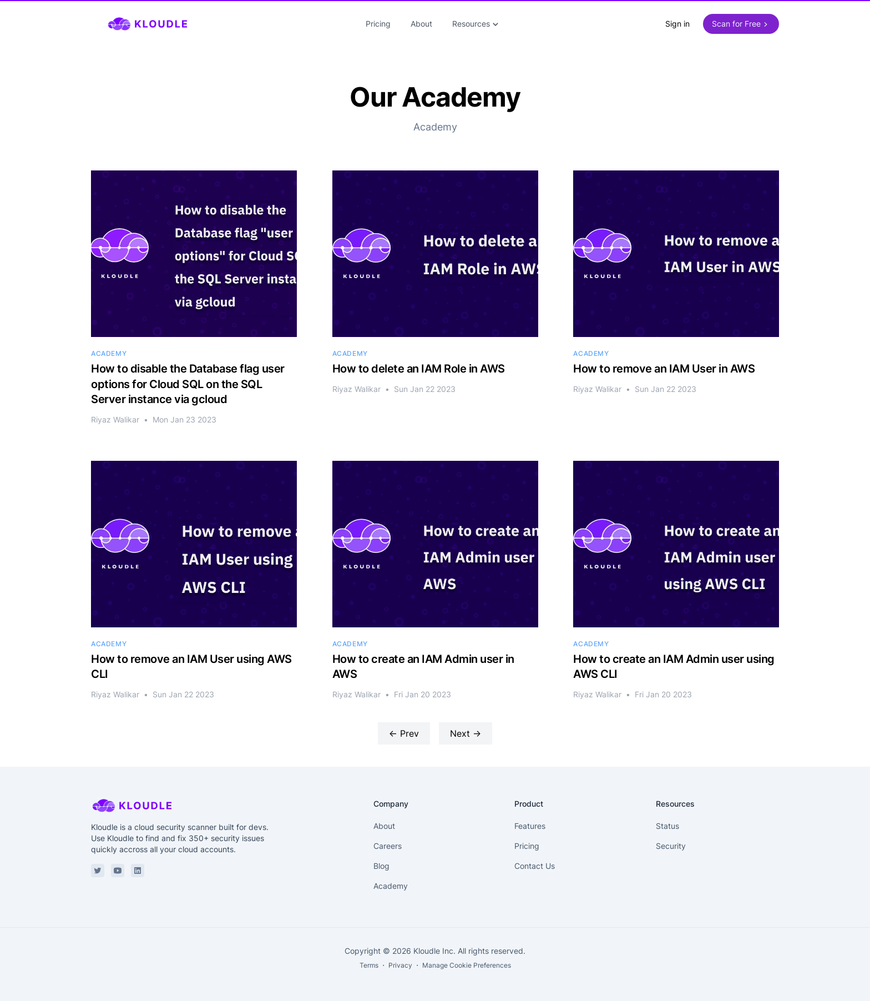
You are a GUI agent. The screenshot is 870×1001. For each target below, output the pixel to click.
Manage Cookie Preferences (466, 965)
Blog (381, 866)
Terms (369, 965)
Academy (390, 886)
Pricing (378, 23)
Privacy (400, 965)
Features (529, 826)
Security (671, 846)
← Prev (404, 733)
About (421, 23)
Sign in (677, 23)
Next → (465, 733)
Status (667, 826)
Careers (387, 846)
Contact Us (534, 866)
